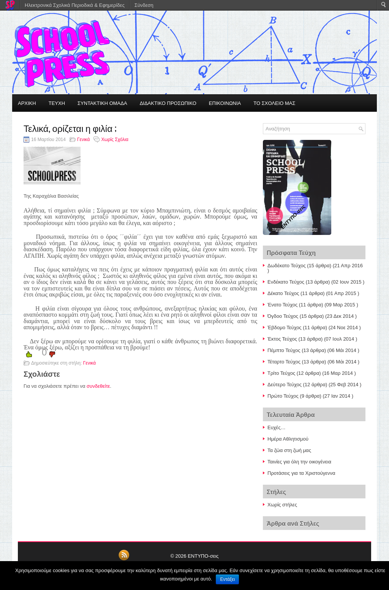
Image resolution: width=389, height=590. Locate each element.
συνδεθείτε (98, 386)
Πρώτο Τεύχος (283, 396)
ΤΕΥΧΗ (57, 103)
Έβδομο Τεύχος (284, 327)
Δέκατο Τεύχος (283, 293)
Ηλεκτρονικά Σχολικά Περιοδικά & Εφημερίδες (75, 5)
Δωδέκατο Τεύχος (286, 265)
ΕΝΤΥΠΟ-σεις (203, 556)
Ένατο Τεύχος (282, 305)
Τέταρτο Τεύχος (283, 362)
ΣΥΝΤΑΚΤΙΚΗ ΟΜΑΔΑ (102, 103)
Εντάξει (227, 579)
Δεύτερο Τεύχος (284, 384)
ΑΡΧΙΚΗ (27, 103)
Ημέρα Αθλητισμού (287, 439)
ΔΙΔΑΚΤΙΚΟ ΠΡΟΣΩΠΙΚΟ (168, 103)
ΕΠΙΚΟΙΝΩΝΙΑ (225, 103)
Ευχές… (276, 427)
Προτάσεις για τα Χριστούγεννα (301, 473)
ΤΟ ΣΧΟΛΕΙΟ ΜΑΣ (274, 103)
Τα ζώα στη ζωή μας (289, 450)
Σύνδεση (143, 5)
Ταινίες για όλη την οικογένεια (299, 462)
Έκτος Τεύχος (282, 339)
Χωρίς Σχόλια (114, 139)
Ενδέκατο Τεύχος (285, 282)
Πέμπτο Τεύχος (283, 350)
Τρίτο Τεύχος (281, 373)
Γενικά (83, 139)
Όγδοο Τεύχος (282, 316)
